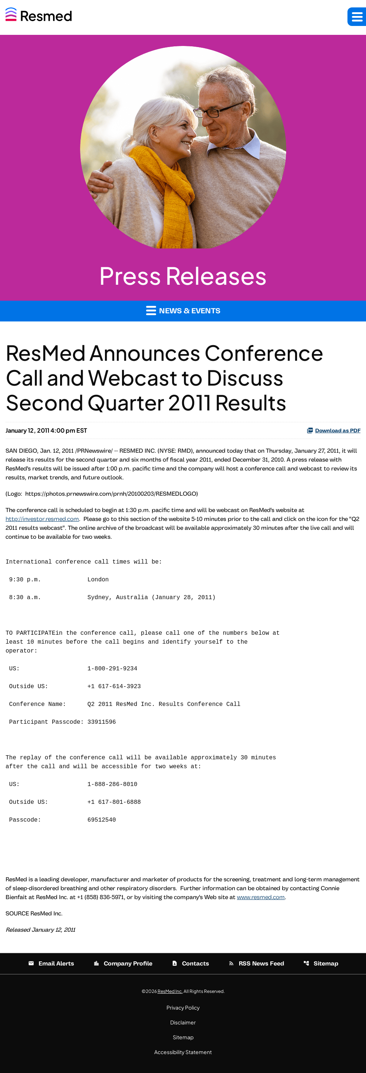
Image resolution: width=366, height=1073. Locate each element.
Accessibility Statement (183, 1051)
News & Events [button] (183, 310)
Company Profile (122, 963)
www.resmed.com (261, 897)
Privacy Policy (183, 1007)
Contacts (190, 963)
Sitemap (320, 963)
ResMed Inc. (170, 991)
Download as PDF (333, 430)
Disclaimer (183, 1022)
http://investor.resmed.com (42, 519)
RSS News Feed (256, 963)
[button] (356, 16)
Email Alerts (51, 963)
